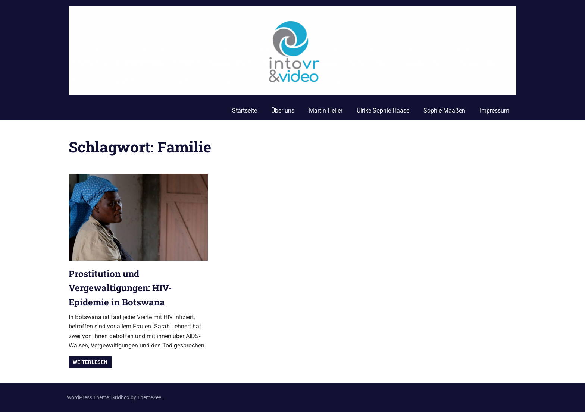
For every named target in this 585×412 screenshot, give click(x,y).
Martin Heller (325, 110)
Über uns (282, 110)
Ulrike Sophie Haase (383, 110)
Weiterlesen (90, 362)
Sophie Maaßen (444, 110)
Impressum (494, 110)
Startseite (244, 110)
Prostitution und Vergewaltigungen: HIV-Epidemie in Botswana (120, 288)
